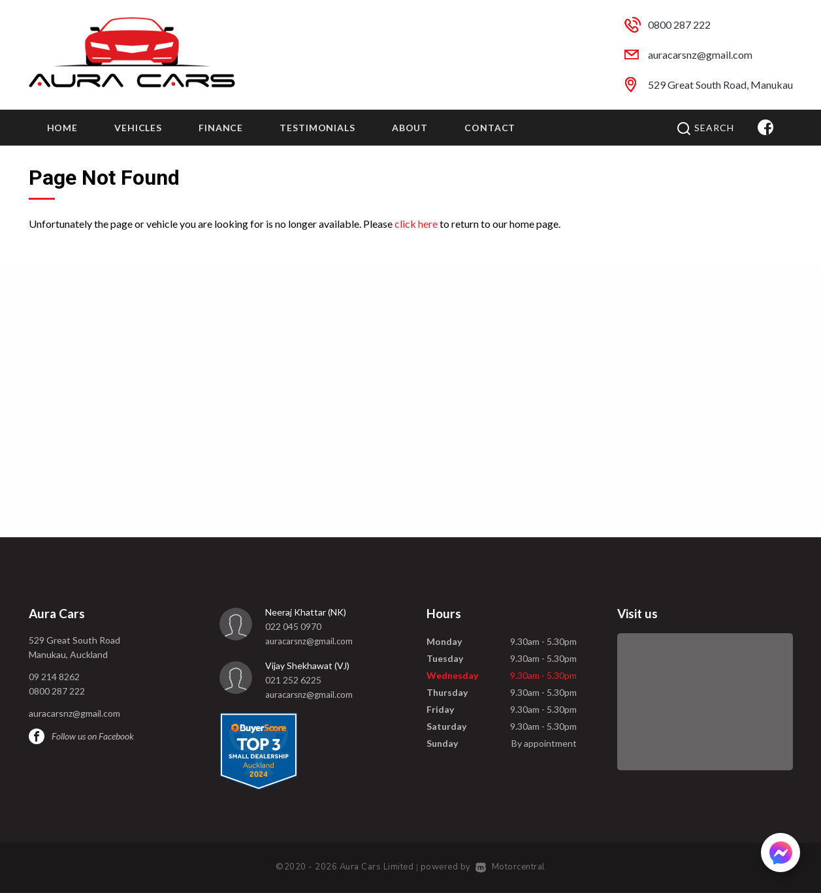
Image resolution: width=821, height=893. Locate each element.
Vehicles (138, 127)
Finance (221, 127)
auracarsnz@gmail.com (700, 54)
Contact (489, 127)
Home (62, 127)
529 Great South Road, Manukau (720, 84)
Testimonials (317, 127)
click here (416, 223)
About (410, 127)
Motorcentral (510, 867)
